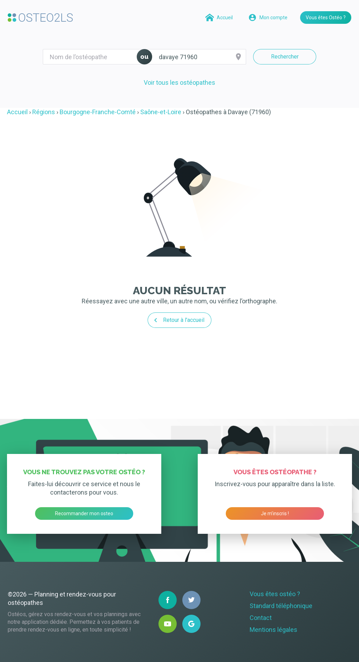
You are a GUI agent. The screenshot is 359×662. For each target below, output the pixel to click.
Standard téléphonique (281, 605)
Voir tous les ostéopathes (179, 82)
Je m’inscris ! (275, 513)
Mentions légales (273, 629)
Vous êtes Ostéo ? (326, 17)
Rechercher (285, 56)
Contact (261, 617)
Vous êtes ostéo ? (275, 594)
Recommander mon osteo (84, 513)
